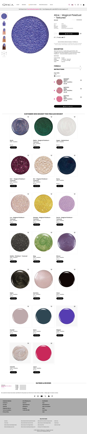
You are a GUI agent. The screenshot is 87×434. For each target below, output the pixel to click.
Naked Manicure (45, 404)
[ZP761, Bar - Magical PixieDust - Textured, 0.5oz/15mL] (43, 168)
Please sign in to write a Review (6, 386)
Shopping (25, 408)
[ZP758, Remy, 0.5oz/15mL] (67, 168)
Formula (67, 66)
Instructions (67, 69)
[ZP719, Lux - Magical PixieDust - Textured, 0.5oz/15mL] (20, 207)
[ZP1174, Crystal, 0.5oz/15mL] (20, 318)
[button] (8, 5)
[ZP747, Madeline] (67, 82)
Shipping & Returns (7, 408)
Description (58, 49)
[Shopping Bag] (83, 5)
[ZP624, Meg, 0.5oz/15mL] (43, 244)
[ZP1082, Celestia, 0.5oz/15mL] (20, 355)
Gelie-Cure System (46, 406)
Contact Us (5, 402)
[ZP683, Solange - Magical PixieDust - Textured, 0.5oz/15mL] (43, 207)
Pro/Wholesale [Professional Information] (43, 4)
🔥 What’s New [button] (32, 4)
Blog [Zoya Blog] (51, 4)
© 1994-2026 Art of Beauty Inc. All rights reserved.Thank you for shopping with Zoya (43, 431)
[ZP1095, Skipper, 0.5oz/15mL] (67, 318)
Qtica (43, 408)
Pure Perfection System (33, 9)
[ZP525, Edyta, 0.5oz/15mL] (20, 281)
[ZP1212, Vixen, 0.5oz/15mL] (67, 281)
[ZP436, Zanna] (67, 90)
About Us (24, 402)
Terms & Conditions (7, 410)
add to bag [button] (65, 33)
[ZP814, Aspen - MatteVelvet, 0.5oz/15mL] (67, 129)
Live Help (5, 404)
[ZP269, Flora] (67, 99)
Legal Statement (26, 404)
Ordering (5, 406)
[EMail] (62, 37)
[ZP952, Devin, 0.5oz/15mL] (20, 129)
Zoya (43, 402)
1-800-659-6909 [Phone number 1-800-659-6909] (26, 410)
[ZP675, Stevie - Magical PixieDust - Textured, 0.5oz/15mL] (67, 207)
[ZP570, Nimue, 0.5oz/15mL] (67, 244)
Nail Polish (56, 55)
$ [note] (65, 83)
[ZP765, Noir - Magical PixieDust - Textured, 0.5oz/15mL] (20, 168)
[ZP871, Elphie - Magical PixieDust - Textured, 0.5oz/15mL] (43, 130)
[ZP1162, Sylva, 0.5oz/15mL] (43, 318)
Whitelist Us (25, 406)
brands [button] (24, 4)
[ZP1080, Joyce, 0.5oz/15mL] (43, 355)
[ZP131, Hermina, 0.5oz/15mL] (43, 281)
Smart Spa (44, 410)
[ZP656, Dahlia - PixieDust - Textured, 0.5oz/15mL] (20, 244)
